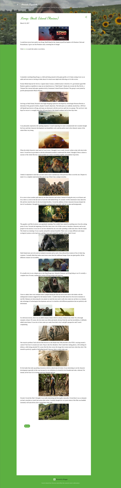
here (25, 49)
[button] (86, 17)
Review (27, 426)
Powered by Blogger (60, 479)
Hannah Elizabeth (29, 4)
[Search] (103, 5)
